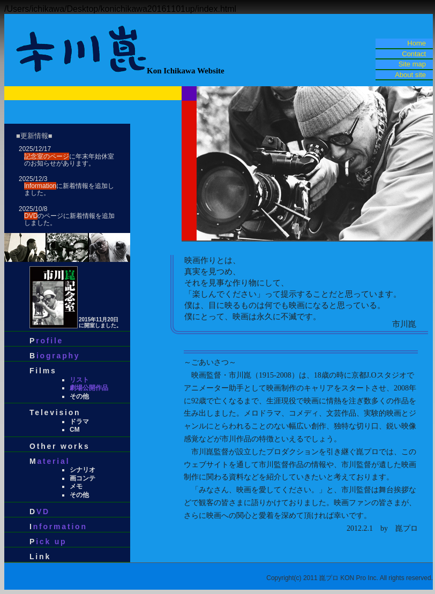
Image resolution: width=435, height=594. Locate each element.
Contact (414, 54)
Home (416, 43)
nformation (60, 526)
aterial (53, 461)
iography (58, 355)
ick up (51, 541)
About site (410, 75)
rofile (49, 340)
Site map (412, 64)
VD (43, 511)
